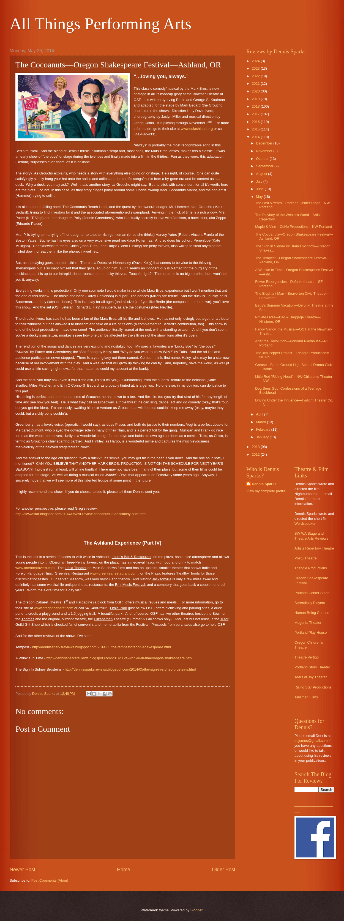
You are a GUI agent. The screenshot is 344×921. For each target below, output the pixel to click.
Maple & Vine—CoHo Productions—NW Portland (293, 227)
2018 (256, 106)
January (262, 437)
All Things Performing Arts (101, 24)
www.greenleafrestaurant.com (113, 573)
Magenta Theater (307, 623)
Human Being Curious (311, 613)
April (260, 414)
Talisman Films (306, 697)
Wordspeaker (304, 523)
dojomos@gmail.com (310, 741)
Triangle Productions (310, 568)
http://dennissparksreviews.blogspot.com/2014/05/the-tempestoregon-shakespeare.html (101, 647)
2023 (256, 68)
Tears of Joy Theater (310, 677)
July (259, 181)
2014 (256, 137)
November (264, 151)
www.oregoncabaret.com (53, 608)
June (260, 189)
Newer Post (22, 869)
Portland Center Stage (311, 593)
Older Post (223, 869)
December (264, 143)
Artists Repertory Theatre (314, 548)
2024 (256, 61)
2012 (256, 454)
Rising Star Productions (313, 687)
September (265, 166)
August (262, 174)
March (261, 422)
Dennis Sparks (264, 484)
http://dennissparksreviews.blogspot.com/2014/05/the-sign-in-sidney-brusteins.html (130, 669)
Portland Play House (310, 632)
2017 (256, 114)
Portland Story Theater (312, 667)
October (262, 159)
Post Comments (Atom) (49, 880)
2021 (256, 83)
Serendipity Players (309, 603)
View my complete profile (266, 491)
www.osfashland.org (197, 129)
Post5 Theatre (305, 558)
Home (123, 869)
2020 (256, 91)
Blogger (196, 910)
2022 (256, 76)
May (260, 197)
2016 (256, 122)
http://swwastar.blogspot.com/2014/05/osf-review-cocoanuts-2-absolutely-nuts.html (80, 514)
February (263, 429)
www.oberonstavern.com (34, 568)
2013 (256, 447)
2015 (256, 129)
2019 (256, 99)
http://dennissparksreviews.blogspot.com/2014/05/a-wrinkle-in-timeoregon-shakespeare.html (119, 658)
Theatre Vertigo (306, 657)
